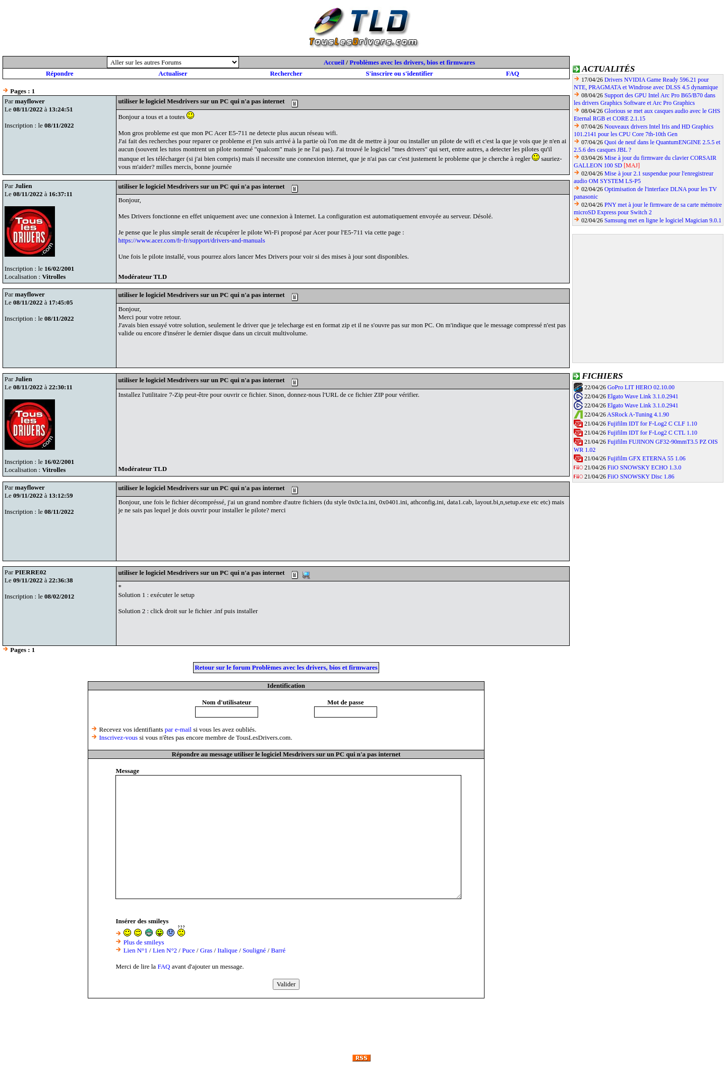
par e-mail (178, 729)
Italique (227, 950)
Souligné (254, 950)
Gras (206, 950)
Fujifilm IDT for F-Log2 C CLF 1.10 (652, 423)
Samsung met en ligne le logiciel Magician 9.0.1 (662, 220)
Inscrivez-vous (118, 737)
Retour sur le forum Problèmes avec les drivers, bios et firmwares (286, 667)
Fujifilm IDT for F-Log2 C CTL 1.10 (652, 432)
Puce (188, 950)
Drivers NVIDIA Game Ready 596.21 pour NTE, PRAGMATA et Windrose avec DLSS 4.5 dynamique (646, 83)
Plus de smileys (144, 942)
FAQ (512, 73)
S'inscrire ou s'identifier (399, 73)
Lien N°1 (136, 950)
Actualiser (172, 73)
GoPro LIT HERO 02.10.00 (641, 387)
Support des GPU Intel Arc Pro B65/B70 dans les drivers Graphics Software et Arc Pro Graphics (644, 99)
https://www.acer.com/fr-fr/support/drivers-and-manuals (191, 240)
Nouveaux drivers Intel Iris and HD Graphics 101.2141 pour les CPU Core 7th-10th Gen (643, 130)
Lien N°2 (165, 950)
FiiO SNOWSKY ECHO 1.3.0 (645, 467)
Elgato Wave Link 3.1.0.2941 (643, 396)
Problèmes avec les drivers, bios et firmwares (412, 62)
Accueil (334, 62)
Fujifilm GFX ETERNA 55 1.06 (647, 458)
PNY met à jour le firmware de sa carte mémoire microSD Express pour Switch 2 (648, 208)
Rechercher (286, 73)
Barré (278, 950)
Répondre (60, 73)
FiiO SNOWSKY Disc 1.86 (641, 476)
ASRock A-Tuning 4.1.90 (638, 414)
